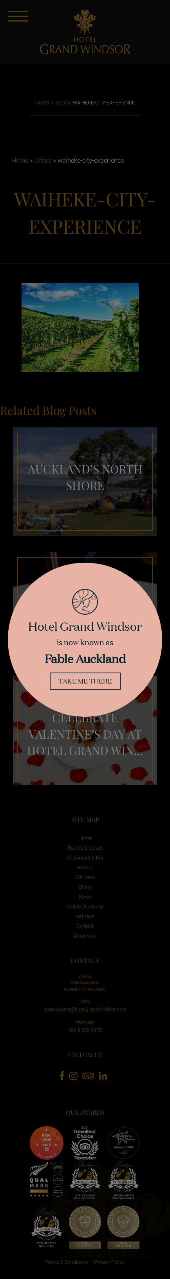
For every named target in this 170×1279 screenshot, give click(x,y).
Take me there (85, 680)
